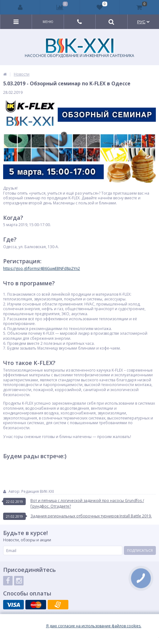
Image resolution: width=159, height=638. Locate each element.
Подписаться (140, 550)
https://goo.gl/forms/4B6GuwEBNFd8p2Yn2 (41, 268)
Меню (48, 22)
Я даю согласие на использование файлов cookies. (93, 626)
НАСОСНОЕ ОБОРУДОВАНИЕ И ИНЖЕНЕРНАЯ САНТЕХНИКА (79, 48)
